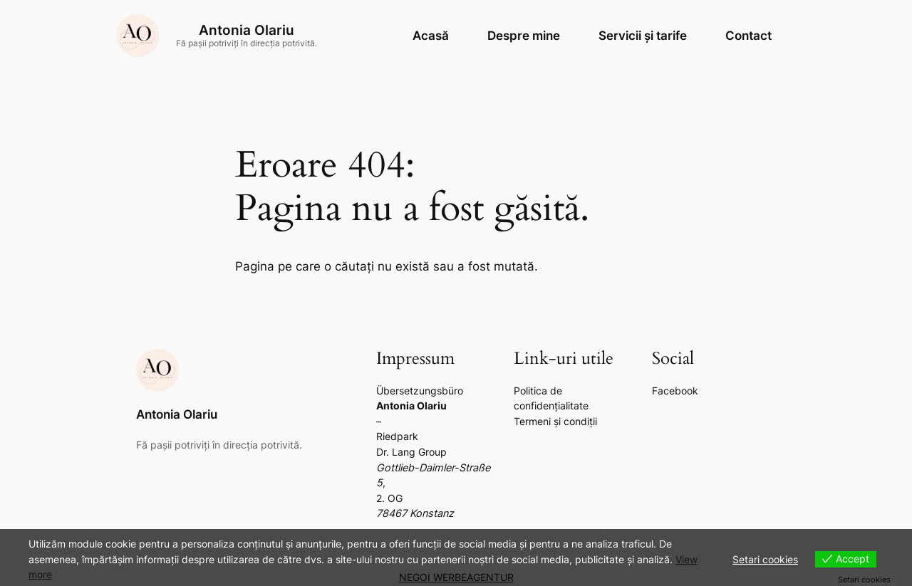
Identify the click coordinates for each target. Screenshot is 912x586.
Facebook (675, 390)
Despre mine (523, 35)
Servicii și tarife (642, 35)
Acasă (431, 35)
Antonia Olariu (246, 29)
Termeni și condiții (555, 421)
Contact (748, 35)
